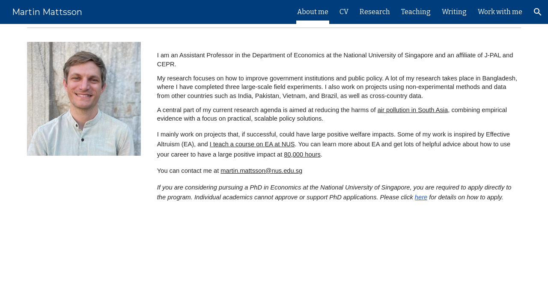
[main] (337, 124)
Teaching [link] (416, 12)
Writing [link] (454, 12)
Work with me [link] (500, 12)
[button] (537, 12)
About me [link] (312, 12)
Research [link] (375, 12)
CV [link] (344, 12)
